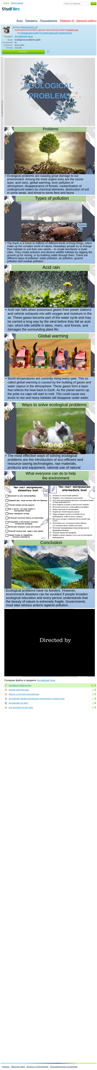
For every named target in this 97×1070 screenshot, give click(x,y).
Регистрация (17, 3)
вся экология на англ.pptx (21, 707)
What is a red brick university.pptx (24, 694)
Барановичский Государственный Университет (46, 33)
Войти (6, 3)
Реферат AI (67, 20)
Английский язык (24, 36)
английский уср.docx (18, 703)
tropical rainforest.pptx (19, 690)
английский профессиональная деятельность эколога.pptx (36, 698)
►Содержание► (2, 108)
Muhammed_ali (29, 27)
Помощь (5, 1067)
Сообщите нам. (72, 30)
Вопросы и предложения (37, 1067)
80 (92, 685)
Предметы (31, 20)
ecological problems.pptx (20, 685)
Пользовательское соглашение (63, 1067)
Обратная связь (18, 1067)
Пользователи (48, 20)
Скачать (23, 52)
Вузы (20, 20)
